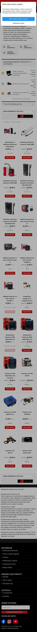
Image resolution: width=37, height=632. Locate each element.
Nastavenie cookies (18, 23)
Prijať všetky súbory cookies (18, 19)
